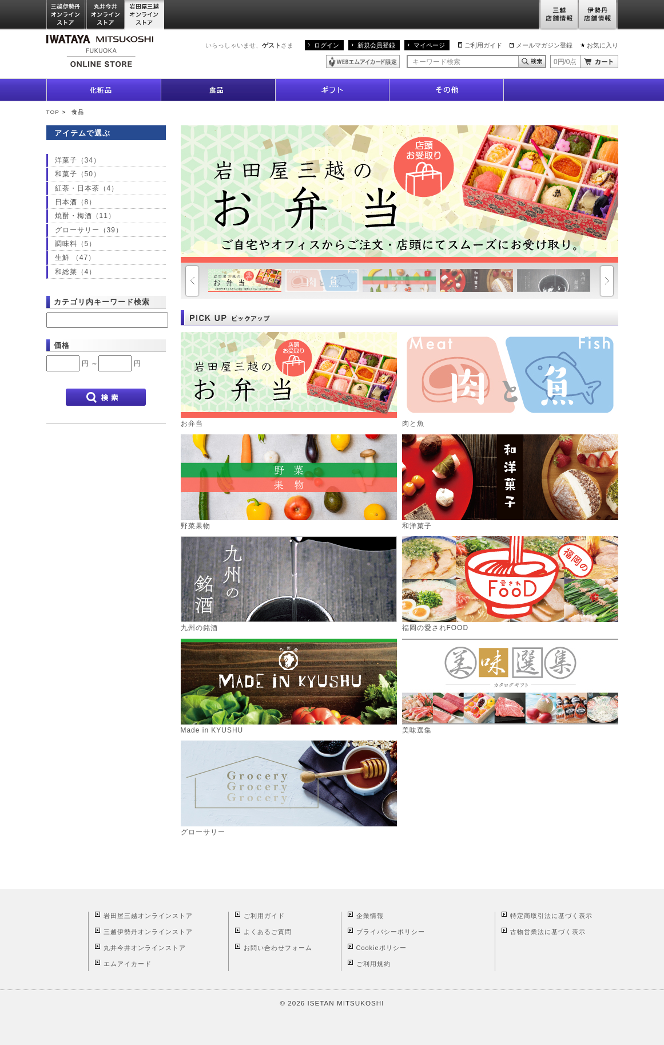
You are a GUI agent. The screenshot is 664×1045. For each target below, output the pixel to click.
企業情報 (370, 915)
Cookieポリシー (381, 947)
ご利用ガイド (483, 45)
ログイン (326, 45)
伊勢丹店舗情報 (598, 15)
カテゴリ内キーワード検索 (102, 302)
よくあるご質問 (268, 931)
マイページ (429, 45)
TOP (52, 112)
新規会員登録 (376, 45)
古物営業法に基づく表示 (548, 931)
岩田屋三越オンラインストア (145, 15)
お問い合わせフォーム (278, 947)
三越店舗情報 (558, 15)
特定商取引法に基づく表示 (551, 915)
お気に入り (602, 45)
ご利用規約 (373, 963)
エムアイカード (128, 963)
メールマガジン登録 (544, 45)
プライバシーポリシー (390, 931)
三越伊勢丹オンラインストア (66, 15)
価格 (62, 345)
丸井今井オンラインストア (105, 15)
